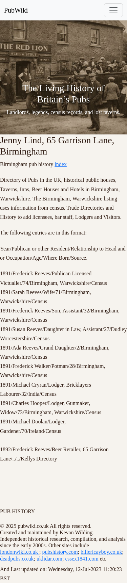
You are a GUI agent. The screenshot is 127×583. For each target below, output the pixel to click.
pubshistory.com (60, 552)
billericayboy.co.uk (101, 552)
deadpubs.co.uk (17, 559)
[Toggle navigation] (113, 10)
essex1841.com (81, 559)
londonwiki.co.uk (19, 552)
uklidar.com (49, 559)
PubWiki (16, 10)
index (61, 164)
